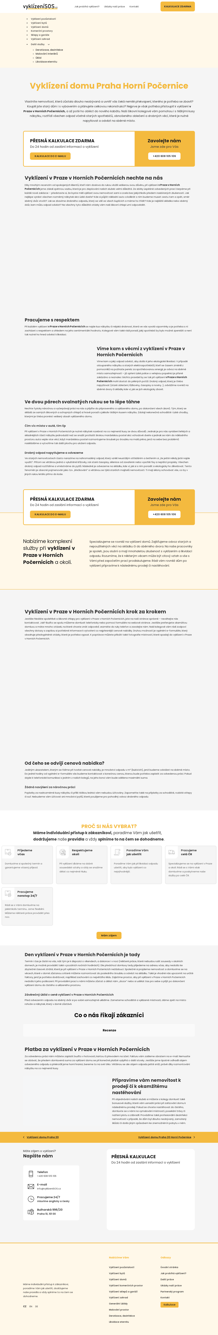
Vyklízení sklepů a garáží (123, 1263)
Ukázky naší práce (114, 6)
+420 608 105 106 (164, 156)
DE (36, 1278)
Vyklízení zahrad (40, 39)
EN (31, 1278)
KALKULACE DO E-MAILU (50, 156)
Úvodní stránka (169, 1239)
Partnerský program (172, 1263)
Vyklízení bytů (39, 22)
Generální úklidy (118, 1275)
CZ (24, 1278)
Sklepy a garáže (40, 35)
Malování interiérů (47, 53)
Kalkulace (169, 1276)
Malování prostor (119, 1281)
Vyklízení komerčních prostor (126, 1257)
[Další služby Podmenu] (48, 44)
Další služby (38, 44)
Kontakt (134, 6)
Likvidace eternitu (46, 61)
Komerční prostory (42, 30)
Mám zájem (109, 935)
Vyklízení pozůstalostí (121, 1239)
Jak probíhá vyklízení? (86, 6)
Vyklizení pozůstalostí (43, 18)
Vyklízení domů (39, 27)
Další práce (167, 1251)
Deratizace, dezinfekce (49, 49)
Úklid (38, 57)
